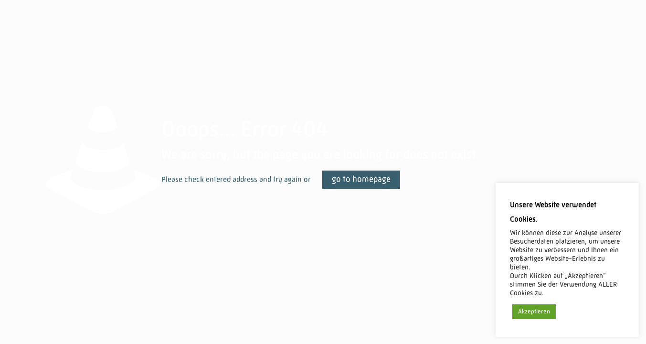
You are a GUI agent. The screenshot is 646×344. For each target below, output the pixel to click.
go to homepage (361, 179)
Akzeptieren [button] (534, 312)
